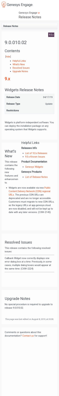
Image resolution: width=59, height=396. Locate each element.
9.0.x (51, 34)
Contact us (28, 335)
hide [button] (8, 56)
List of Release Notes (36, 177)
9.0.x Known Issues (35, 156)
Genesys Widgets (34, 166)
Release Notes (30, 17)
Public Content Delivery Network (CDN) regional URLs (30, 191)
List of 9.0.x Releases (36, 153)
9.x (7, 78)
